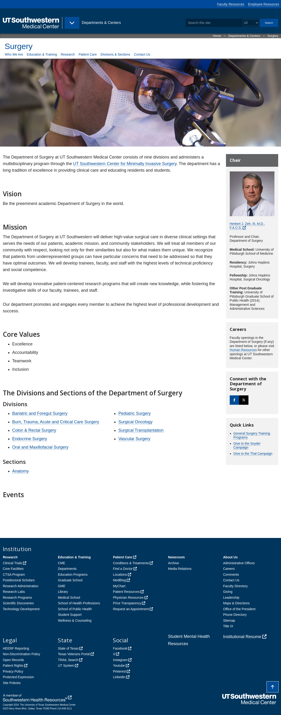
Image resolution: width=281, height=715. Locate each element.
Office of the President (239, 609)
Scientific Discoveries (18, 603)
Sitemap (229, 620)
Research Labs (14, 592)
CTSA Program (14, 574)
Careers (229, 569)
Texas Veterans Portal (74, 654)
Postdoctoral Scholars (19, 580)
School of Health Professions (79, 603)
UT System (66, 665)
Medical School (69, 597)
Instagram (120, 660)
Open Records (13, 660)
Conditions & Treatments (131, 563)
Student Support (69, 615)
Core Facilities (13, 569)
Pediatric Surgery (134, 413)
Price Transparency (127, 603)
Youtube (119, 665)
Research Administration (20, 586)
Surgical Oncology (135, 422)
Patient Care (87, 54)
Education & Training (42, 54)
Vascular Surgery (134, 438)
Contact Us (142, 54)
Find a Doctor (123, 569)
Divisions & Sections (115, 54)
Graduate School (70, 580)
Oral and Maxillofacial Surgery (40, 447)
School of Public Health (75, 609)
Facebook (120, 648)
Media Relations (180, 569)
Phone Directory (235, 615)
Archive (173, 563)
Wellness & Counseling (75, 620)
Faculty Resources (230, 4)
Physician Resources (128, 597)
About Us (230, 557)
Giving (228, 592)
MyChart (119, 586)
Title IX (228, 626)
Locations (120, 574)
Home (217, 36)
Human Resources (243, 350)
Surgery (272, 36)
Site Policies (12, 683)
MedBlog (119, 580)
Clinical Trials (12, 563)
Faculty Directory (235, 586)
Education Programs (73, 574)
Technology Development (21, 609)
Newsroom (176, 557)
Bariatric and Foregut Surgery (39, 413)
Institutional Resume (242, 636)
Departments (67, 569)
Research (68, 54)
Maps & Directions (236, 603)
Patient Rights (13, 665)
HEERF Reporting (16, 648)
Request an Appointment (131, 609)
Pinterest (119, 671)
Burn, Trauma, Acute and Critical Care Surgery (55, 422)
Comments (231, 574)
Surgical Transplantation (140, 430)
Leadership (231, 597)
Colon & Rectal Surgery (34, 430)
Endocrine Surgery (29, 438)
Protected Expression (18, 677)
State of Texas (68, 648)
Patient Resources (126, 592)
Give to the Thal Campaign (252, 453)
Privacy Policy (13, 671)
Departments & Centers (244, 36)
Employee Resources (263, 4)
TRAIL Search (68, 660)
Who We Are (14, 54)
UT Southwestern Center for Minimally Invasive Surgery (125, 163)
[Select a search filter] (251, 22)
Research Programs (17, 597)
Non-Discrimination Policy (21, 654)
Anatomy (20, 471)
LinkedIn (119, 677)
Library (63, 592)
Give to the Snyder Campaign (247, 446)
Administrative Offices (239, 563)
